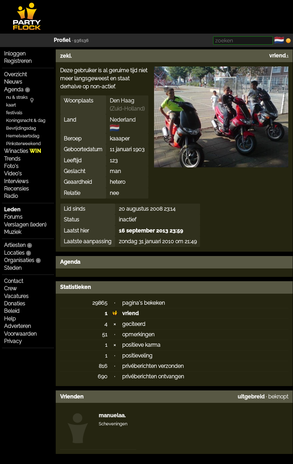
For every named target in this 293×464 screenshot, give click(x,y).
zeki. (66, 56)
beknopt (278, 396)
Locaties (14, 253)
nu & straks (17, 97)
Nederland (123, 120)
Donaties (14, 303)
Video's (13, 173)
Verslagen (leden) (25, 224)
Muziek (12, 232)
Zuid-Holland (127, 109)
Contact (13, 281)
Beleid (11, 311)
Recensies (16, 188)
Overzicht (15, 74)
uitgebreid (251, 396)
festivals (14, 112)
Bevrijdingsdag (21, 128)
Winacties (22, 151)
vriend (277, 55)
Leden (12, 209)
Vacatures (16, 296)
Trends (12, 159)
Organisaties (19, 260)
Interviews (16, 181)
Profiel (62, 40)
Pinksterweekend (23, 143)
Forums (13, 217)
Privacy (13, 341)
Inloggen (15, 53)
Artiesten (15, 245)
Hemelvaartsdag (22, 135)
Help (10, 318)
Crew (10, 288)
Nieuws (13, 82)
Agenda (13, 89)
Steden (12, 268)
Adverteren (17, 326)
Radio (11, 196)
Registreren (18, 61)
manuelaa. (112, 415)
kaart (11, 105)
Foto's (11, 166)
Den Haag (122, 100)
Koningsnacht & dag (25, 120)
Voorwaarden (20, 334)
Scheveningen (113, 423)
